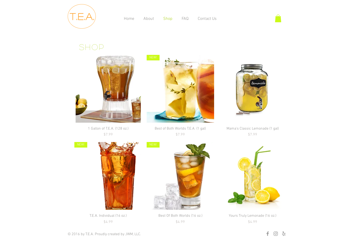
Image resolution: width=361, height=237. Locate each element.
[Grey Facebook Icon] (268, 234)
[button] (278, 18)
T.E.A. (82, 16)
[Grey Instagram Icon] (276, 234)
